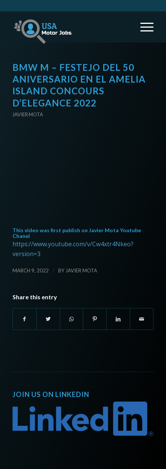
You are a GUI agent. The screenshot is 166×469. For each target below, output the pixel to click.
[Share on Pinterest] (94, 319)
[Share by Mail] (141, 319)
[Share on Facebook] (24, 319)
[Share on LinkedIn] (118, 319)
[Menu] (143, 27)
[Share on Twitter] (48, 319)
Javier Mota (27, 114)
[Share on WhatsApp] (71, 319)
